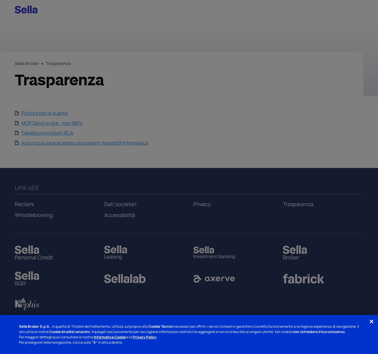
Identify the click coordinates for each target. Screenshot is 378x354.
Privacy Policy (145, 337)
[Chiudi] (371, 321)
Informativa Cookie (110, 337)
